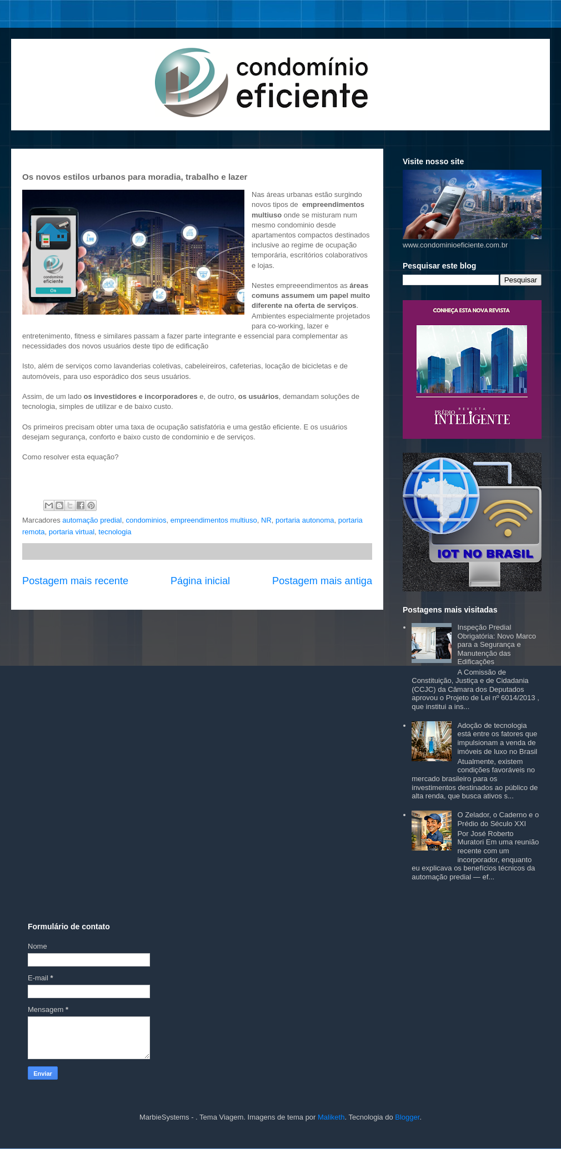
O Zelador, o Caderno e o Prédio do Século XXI (498, 819)
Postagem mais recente (75, 580)
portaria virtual (71, 532)
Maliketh (331, 1117)
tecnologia (114, 532)
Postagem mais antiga (322, 580)
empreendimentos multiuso (214, 520)
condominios (146, 520)
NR (266, 520)
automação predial (92, 520)
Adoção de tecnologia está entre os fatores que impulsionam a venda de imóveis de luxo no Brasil (497, 738)
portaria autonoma (305, 520)
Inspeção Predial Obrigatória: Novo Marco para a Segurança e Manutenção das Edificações (496, 644)
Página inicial (200, 580)
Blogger (407, 1117)
